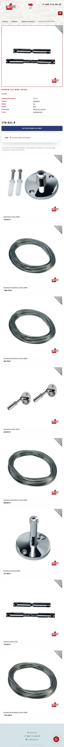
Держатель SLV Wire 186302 (11, 217)
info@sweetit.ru (33, 739)
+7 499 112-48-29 (51, 4)
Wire (34, 107)
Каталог (14, 21)
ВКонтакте (33, 732)
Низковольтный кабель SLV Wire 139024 (15, 500)
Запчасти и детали (28, 21)
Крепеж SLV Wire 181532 (10, 641)
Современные (37, 112)
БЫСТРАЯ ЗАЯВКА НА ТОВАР (32, 128)
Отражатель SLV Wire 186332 (11, 571)
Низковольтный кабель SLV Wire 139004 (15, 712)
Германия (36, 101)
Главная (5, 21)
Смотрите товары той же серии (21, 137)
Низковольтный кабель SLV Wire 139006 (15, 287)
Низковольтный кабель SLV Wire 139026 (15, 358)
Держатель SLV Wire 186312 (11, 429)
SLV (34, 104)
